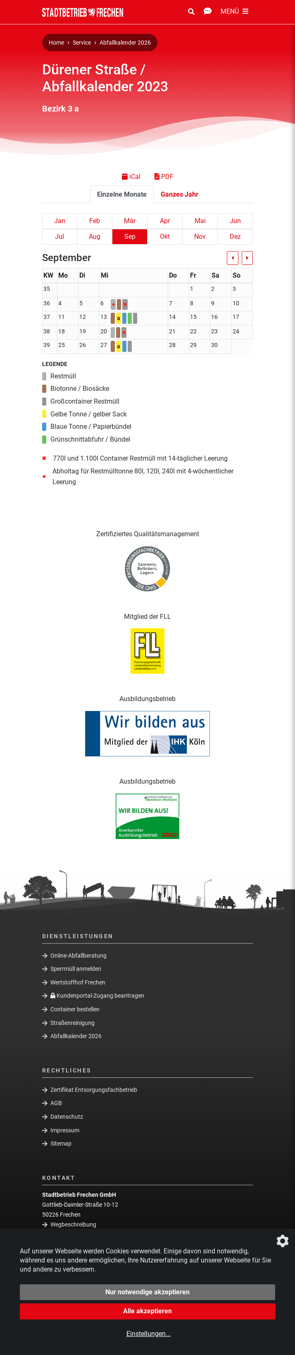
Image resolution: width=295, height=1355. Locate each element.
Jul (59, 236)
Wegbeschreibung (73, 1224)
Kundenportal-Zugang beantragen (97, 995)
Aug (94, 236)
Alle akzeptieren (147, 1311)
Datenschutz (66, 1116)
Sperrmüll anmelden (75, 968)
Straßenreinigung (72, 1022)
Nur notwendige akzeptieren (147, 1292)
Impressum (64, 1130)
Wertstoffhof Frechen (77, 982)
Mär (130, 221)
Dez (235, 236)
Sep (130, 236)
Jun (235, 221)
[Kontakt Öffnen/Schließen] (207, 12)
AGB (56, 1103)
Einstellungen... (148, 1334)
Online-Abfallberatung (78, 955)
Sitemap (60, 1143)
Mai (200, 221)
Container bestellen (75, 1009)
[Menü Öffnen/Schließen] (234, 12)
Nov (200, 236)
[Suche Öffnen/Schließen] (191, 12)
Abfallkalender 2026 (125, 42)
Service (82, 42)
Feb (94, 221)
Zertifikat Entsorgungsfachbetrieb (93, 1089)
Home (56, 42)
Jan (59, 221)
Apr (165, 221)
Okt (165, 236)
